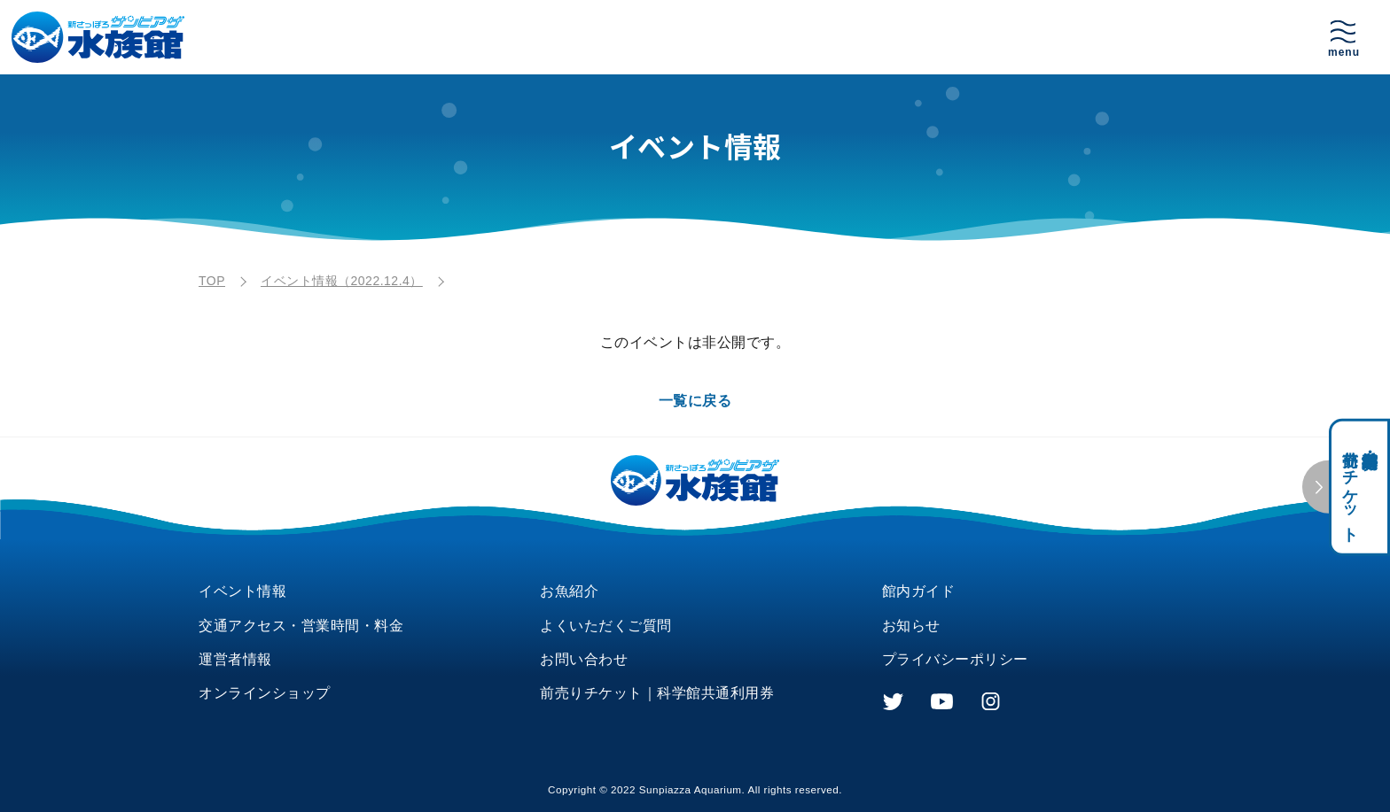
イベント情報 (242, 591)
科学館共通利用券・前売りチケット (1359, 487)
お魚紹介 (569, 591)
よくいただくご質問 (606, 625)
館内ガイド (919, 591)
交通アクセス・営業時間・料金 (301, 625)
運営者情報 (235, 659)
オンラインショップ (265, 692)
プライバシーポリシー (955, 659)
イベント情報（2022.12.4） (342, 281)
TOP (212, 281)
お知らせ (911, 625)
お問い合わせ (584, 659)
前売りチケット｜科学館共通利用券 (657, 692)
